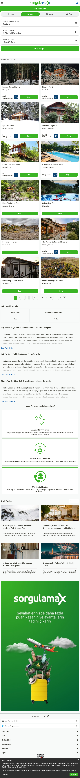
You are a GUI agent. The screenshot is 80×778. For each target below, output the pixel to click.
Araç (69, 14)
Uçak (11, 14)
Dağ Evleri (13, 59)
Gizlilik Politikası (7, 767)
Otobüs (50, 14)
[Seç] (29, 97)
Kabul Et (74, 774)
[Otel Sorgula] (40, 48)
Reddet (5, 774)
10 (51, 297)
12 (60, 297)
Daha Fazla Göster (8, 348)
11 (55, 297)
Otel (30, 14)
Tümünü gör (74, 501)
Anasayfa (3, 59)
